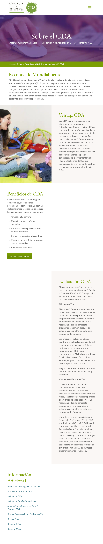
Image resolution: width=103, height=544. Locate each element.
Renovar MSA (14, 529)
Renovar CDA (14, 524)
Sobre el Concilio (25, 64)
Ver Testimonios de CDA (19, 256)
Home (12, 64)
